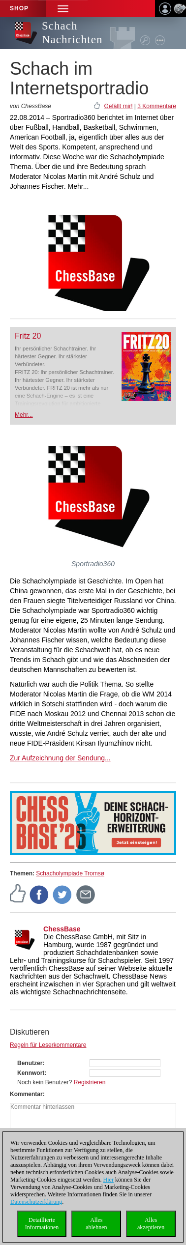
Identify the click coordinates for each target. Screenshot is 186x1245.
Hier (108, 1179)
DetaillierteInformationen (42, 1223)
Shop (19, 8)
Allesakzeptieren (150, 1223)
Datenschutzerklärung (36, 1201)
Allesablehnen (96, 1223)
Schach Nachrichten (72, 33)
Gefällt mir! (118, 106)
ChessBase (62, 929)
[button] (63, 8)
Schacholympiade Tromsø (70, 873)
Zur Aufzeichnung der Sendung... (60, 758)
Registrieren (90, 1082)
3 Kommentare (156, 106)
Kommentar (26, 1094)
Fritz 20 (28, 336)
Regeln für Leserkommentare (48, 1045)
